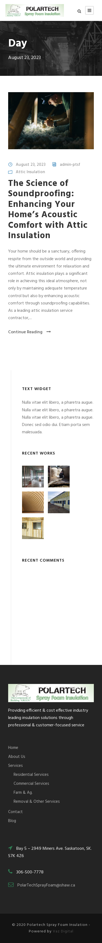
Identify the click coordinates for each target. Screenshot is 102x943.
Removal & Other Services (37, 801)
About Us (16, 757)
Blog (12, 821)
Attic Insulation (30, 172)
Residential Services (31, 774)
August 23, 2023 (30, 164)
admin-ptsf (70, 164)
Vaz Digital (63, 931)
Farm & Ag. (23, 792)
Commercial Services (31, 783)
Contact (15, 812)
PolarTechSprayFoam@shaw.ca (46, 885)
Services (15, 766)
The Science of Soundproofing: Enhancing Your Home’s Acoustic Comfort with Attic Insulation (48, 210)
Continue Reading (29, 332)
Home (13, 748)
